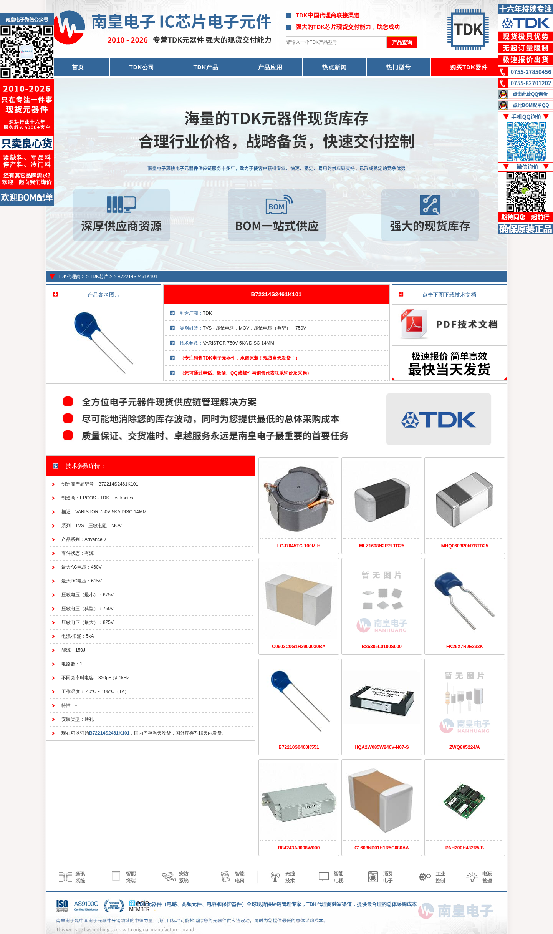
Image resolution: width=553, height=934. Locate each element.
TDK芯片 (99, 276)
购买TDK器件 (469, 67)
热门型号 (398, 67)
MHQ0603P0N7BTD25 (464, 546)
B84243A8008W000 (299, 848)
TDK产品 (206, 67)
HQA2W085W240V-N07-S (381, 747)
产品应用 (270, 67)
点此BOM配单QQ (531, 105)
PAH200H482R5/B (464, 848)
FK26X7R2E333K (464, 646)
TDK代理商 (69, 276)
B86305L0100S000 (382, 646)
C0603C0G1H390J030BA (298, 646)
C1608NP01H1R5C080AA (381, 848)
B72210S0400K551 (298, 747)
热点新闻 (334, 67)
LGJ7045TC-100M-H (299, 546)
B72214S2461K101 (137, 276)
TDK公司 (142, 67)
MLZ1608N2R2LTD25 (381, 546)
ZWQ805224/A (464, 747)
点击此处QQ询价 (530, 94)
